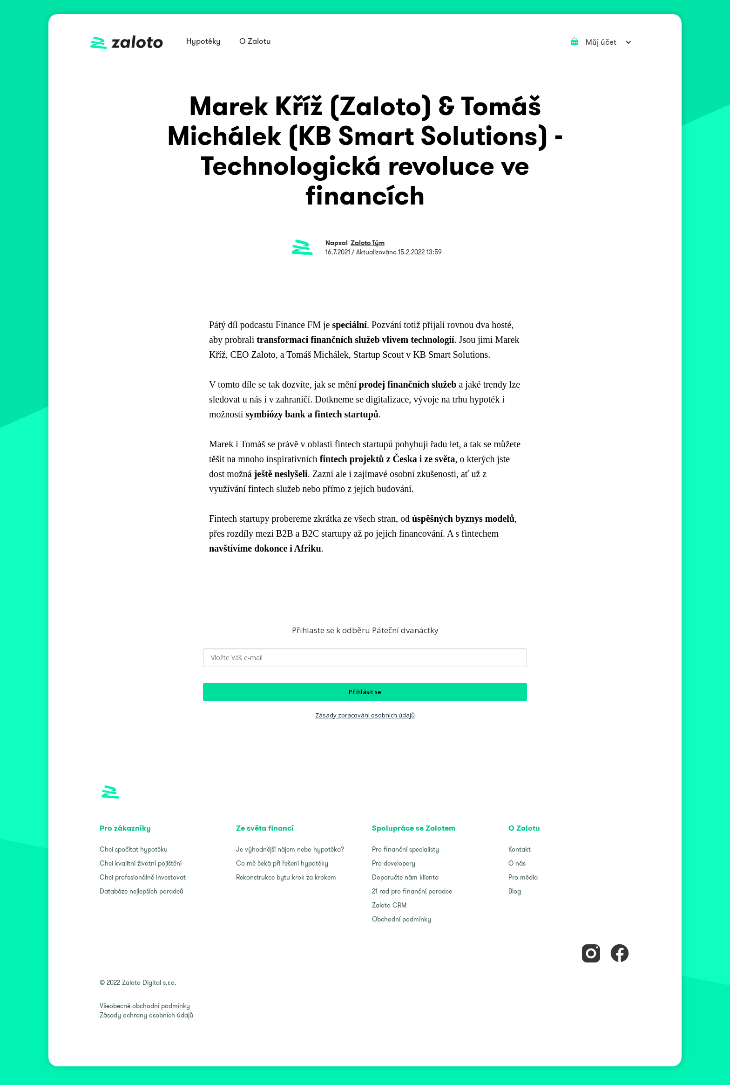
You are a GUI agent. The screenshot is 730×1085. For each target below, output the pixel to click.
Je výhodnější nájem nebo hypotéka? (290, 849)
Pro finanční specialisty (405, 849)
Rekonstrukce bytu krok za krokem (286, 877)
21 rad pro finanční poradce (412, 891)
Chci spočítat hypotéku (134, 849)
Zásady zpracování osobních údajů (365, 715)
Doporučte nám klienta (405, 877)
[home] (126, 42)
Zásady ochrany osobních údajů (146, 1015)
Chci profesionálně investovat (143, 877)
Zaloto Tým (368, 243)
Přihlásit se (365, 692)
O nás (517, 863)
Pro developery (393, 863)
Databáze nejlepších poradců (141, 891)
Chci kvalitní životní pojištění (141, 863)
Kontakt (519, 849)
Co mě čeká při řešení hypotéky (282, 863)
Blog (514, 891)
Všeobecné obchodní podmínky (145, 1006)
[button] (203, 42)
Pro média (523, 877)
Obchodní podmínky (401, 919)
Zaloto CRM (389, 905)
